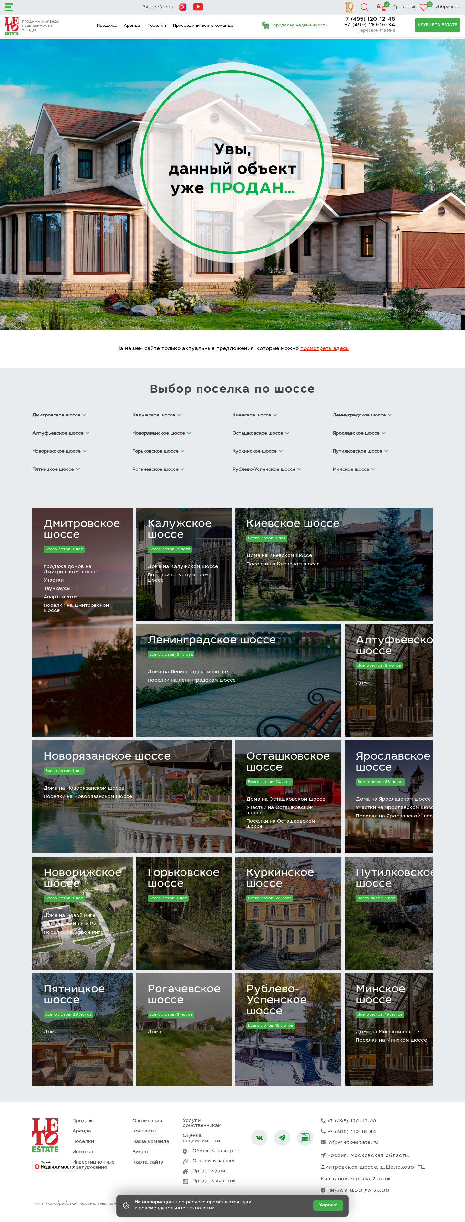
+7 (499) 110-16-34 (370, 24)
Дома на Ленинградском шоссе (188, 672)
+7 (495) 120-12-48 (369, 19)
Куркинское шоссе (280, 879)
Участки (54, 580)
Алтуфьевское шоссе (398, 646)
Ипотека (82, 1152)
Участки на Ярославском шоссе (396, 808)
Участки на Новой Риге (73, 924)
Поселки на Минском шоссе (391, 1040)
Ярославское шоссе (393, 763)
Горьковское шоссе (184, 879)
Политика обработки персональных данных (77, 1204)
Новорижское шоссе (83, 879)
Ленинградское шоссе (212, 640)
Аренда (132, 26)
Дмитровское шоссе (82, 530)
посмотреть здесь (324, 348)
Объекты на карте (215, 1151)
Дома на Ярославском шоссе (393, 799)
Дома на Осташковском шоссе (285, 799)
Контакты (144, 1131)
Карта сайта (147, 1162)
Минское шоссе (380, 995)
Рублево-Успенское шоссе (276, 1000)
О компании (147, 1121)
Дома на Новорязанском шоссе (84, 788)
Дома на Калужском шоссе (183, 566)
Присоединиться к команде (203, 26)
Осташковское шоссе (288, 763)
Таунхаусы (57, 588)
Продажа (107, 26)
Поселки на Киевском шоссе (283, 564)
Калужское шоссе (180, 530)
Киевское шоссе (293, 524)
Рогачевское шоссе (184, 995)
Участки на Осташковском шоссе (280, 811)
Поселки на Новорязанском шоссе (88, 797)
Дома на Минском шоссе (387, 1032)
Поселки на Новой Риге (73, 932)
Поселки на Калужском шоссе (178, 578)
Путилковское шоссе (396, 879)
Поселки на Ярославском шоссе (397, 816)
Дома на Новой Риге (70, 915)
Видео (140, 1152)
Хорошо (328, 1205)
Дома (363, 683)
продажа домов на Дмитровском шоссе (70, 569)
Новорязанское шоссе (107, 757)
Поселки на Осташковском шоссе (280, 824)
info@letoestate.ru (349, 1142)
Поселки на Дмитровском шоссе (76, 608)
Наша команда (150, 1141)
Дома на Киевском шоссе (279, 555)
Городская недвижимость (299, 26)
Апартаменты (60, 597)
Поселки (156, 26)
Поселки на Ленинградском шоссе (192, 680)
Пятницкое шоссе (74, 995)
